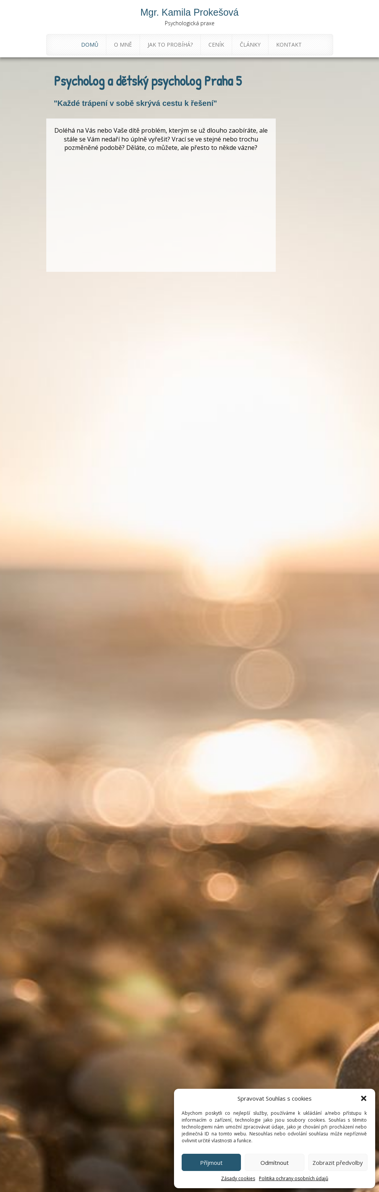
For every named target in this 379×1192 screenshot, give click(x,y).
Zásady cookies (238, 1178)
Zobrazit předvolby (337, 1162)
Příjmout (211, 1162)
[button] (364, 1098)
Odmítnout (274, 1162)
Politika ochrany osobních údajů (293, 1178)
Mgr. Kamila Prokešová (189, 12)
